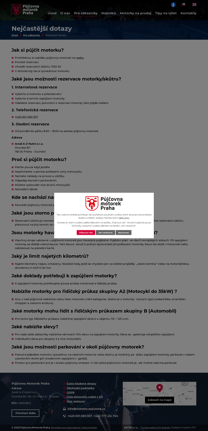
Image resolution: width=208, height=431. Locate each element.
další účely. (124, 217)
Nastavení (124, 232)
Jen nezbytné (105, 232)
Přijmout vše (85, 232)
